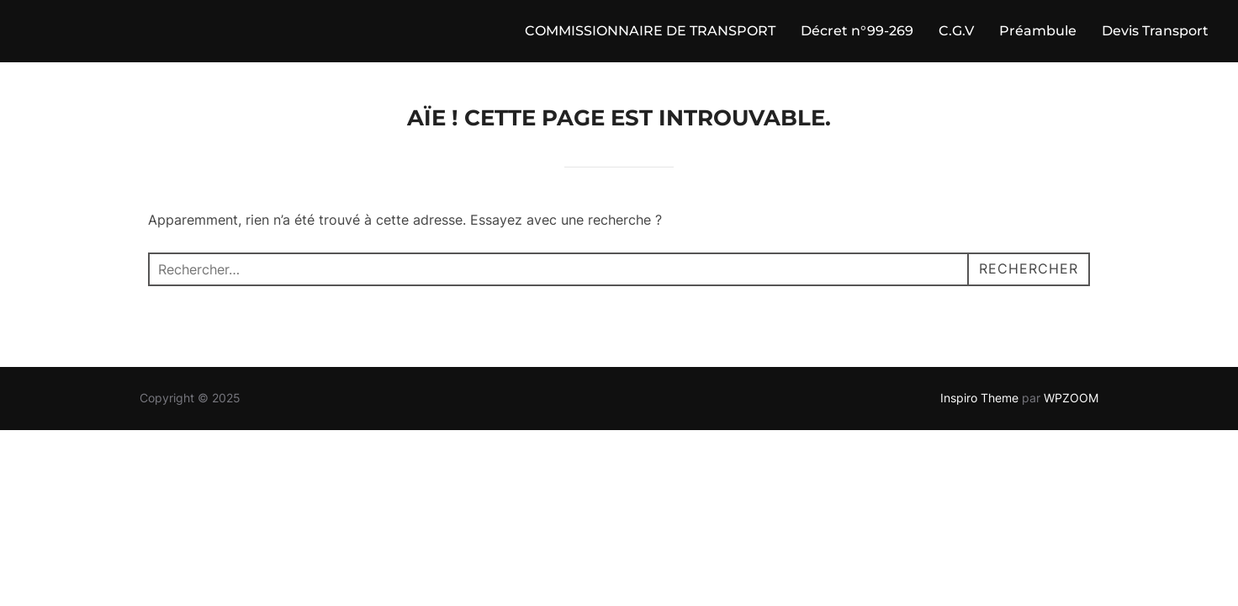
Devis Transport (1155, 31)
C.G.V (956, 31)
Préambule (1038, 31)
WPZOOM (1071, 398)
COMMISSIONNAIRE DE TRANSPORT (650, 31)
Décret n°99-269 (857, 31)
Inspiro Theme (979, 398)
